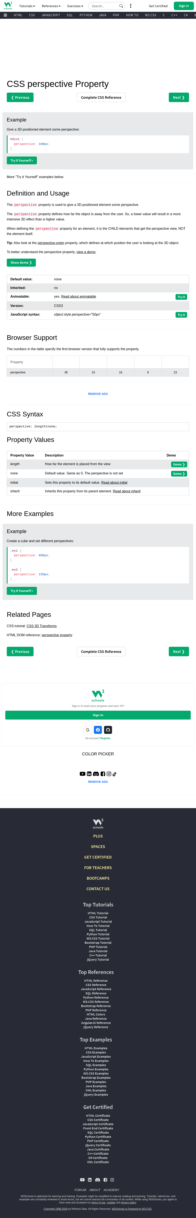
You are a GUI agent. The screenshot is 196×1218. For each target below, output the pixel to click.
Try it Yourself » (22, 160)
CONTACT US (98, 888)
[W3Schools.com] (98, 825)
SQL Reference (95, 993)
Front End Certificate (98, 1128)
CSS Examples (96, 1052)
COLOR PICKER (98, 754)
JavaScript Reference (96, 989)
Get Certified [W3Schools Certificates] (158, 6)
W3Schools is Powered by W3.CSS (132, 1208)
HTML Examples (96, 1048)
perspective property (57, 635)
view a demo (86, 252)
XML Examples (96, 1090)
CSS (32, 15)
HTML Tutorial (98, 913)
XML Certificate (98, 1162)
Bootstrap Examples (96, 1077)
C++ (174, 15)
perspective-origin (51, 243)
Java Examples (96, 1086)
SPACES (98, 846)
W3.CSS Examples (96, 1073)
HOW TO (132, 15)
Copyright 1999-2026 (55, 1208)
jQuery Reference (96, 1027)
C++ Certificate (98, 1153)
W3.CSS (150, 15)
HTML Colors (96, 1014)
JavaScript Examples (96, 1056)
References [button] (51, 6)
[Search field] (106, 6)
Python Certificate (98, 1136)
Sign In (98, 715)
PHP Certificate (98, 1141)
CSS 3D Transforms (42, 626)
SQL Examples (96, 1065)
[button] (121, 5)
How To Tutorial (98, 926)
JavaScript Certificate (98, 1124)
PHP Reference (96, 1010)
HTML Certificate (98, 1115)
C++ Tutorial (98, 955)
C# (186, 15)
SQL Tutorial (98, 930)
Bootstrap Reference (96, 1006)
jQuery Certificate (98, 1145)
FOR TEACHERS (98, 867)
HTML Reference (96, 980)
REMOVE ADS (98, 394)
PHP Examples (96, 1082)
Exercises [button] (75, 6)
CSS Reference (96, 985)
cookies (111, 1202)
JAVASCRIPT (51, 15)
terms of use (98, 1202)
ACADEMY (111, 1190)
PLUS (98, 836)
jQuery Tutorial (98, 959)
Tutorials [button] (27, 6)
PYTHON (86, 15)
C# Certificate (98, 1158)
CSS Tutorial (98, 917)
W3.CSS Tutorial (98, 938)
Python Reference (96, 997)
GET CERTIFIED (98, 857)
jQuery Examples (96, 1094)
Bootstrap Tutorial (98, 942)
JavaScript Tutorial (98, 921)
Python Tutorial (98, 934)
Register (105, 738)
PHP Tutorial (98, 947)
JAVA (102, 15)
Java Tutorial (98, 951)
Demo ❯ (179, 464)
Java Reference (96, 1018)
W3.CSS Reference (96, 1001)
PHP (116, 15)
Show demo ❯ (21, 262)
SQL (70, 15)
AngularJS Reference (96, 1023)
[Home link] (8, 5)
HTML (18, 15)
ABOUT (94, 1190)
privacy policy (128, 1202)
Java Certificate (98, 1149)
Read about (78, 296)
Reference (101, 97)
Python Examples (96, 1069)
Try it (181, 297)
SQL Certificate (98, 1132)
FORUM (80, 1190)
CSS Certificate (98, 1120)
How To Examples (96, 1061)
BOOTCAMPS (98, 878)
